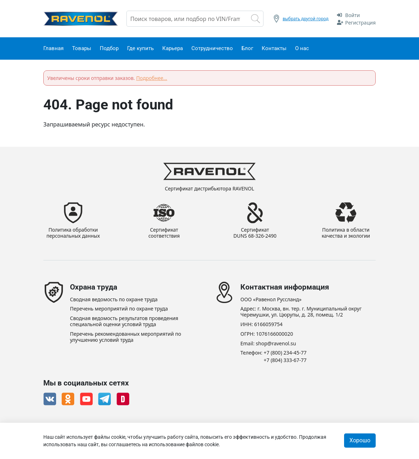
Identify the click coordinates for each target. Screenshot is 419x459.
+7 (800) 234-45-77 (285, 353)
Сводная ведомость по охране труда (114, 300)
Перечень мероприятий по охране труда (119, 309)
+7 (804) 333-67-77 (285, 361)
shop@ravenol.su (276, 344)
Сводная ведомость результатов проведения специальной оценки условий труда (124, 322)
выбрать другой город (305, 19)
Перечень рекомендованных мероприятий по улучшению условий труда (125, 337)
